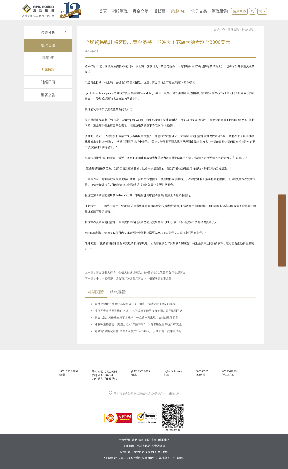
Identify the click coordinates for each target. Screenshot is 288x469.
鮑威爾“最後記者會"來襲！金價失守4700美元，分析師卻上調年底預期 (138, 331)
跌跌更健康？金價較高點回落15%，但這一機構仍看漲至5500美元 (135, 304)
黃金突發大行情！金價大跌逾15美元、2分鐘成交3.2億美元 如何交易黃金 (141, 272)
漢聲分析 (54, 32)
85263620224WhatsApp (230, 373)
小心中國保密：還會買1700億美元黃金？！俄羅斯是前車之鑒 (134, 278)
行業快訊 (247, 29)
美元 (132, 82)
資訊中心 (178, 11)
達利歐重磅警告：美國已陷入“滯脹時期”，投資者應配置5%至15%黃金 (138, 324)
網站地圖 (150, 439)
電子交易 (199, 11)
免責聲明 (124, 439)
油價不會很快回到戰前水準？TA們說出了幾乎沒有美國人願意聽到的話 (138, 310)
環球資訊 (54, 45)
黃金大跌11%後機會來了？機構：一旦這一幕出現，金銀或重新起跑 (136, 317)
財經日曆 (48, 82)
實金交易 (141, 11)
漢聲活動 (220, 11)
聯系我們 (163, 439)
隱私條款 (137, 439)
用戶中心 (239, 11)
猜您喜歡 (118, 292)
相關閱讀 (96, 292)
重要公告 (48, 95)
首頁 (103, 11)
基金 (160, 222)
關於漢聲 (120, 11)
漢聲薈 (159, 11)
